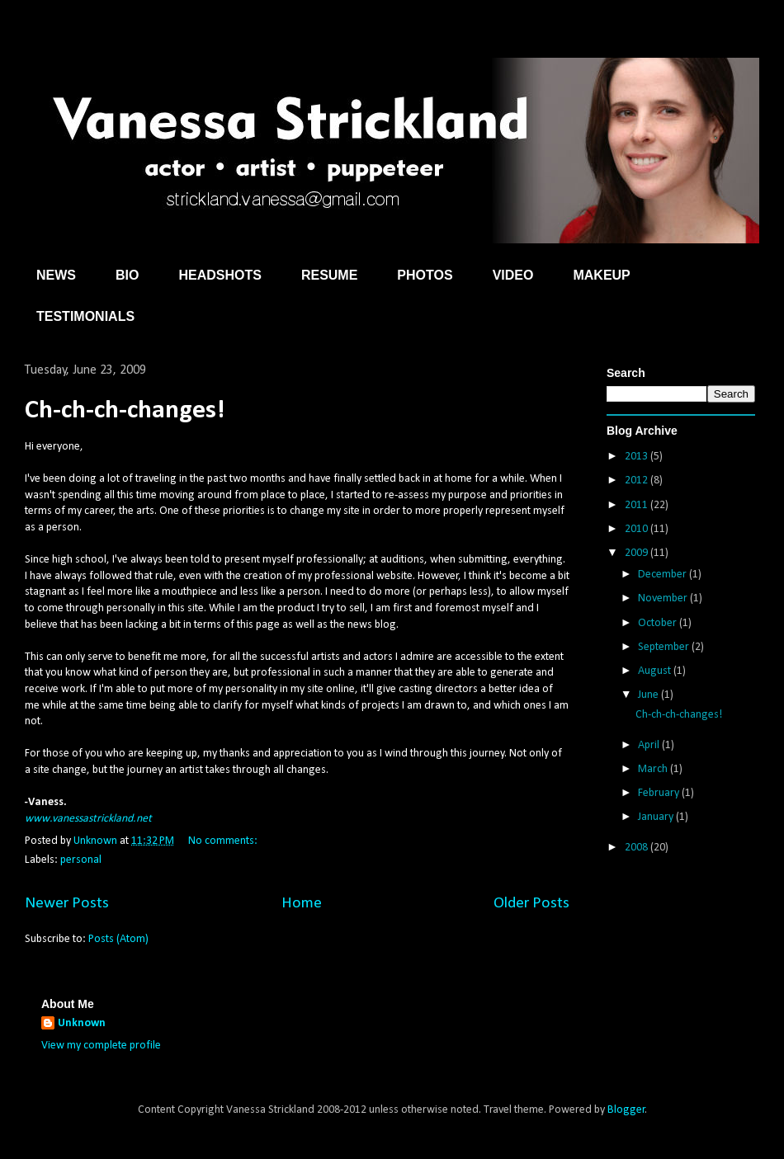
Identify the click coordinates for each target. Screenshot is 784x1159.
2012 (637, 480)
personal (81, 860)
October (658, 623)
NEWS (56, 275)
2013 (637, 456)
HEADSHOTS (219, 275)
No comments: (224, 841)
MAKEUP (601, 275)
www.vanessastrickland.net (88, 819)
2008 (637, 847)
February (660, 793)
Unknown (82, 1023)
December (663, 574)
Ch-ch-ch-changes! (124, 411)
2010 (637, 529)
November (664, 598)
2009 (637, 553)
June (649, 695)
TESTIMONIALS (85, 316)
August (655, 671)
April (650, 745)
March (654, 769)
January (657, 817)
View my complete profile (101, 1045)
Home (301, 903)
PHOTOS (424, 275)
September (665, 647)
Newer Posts (67, 903)
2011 (637, 505)
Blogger (626, 1110)
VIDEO (513, 275)
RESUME (329, 275)
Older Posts (531, 903)
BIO (127, 275)
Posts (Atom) (118, 939)
